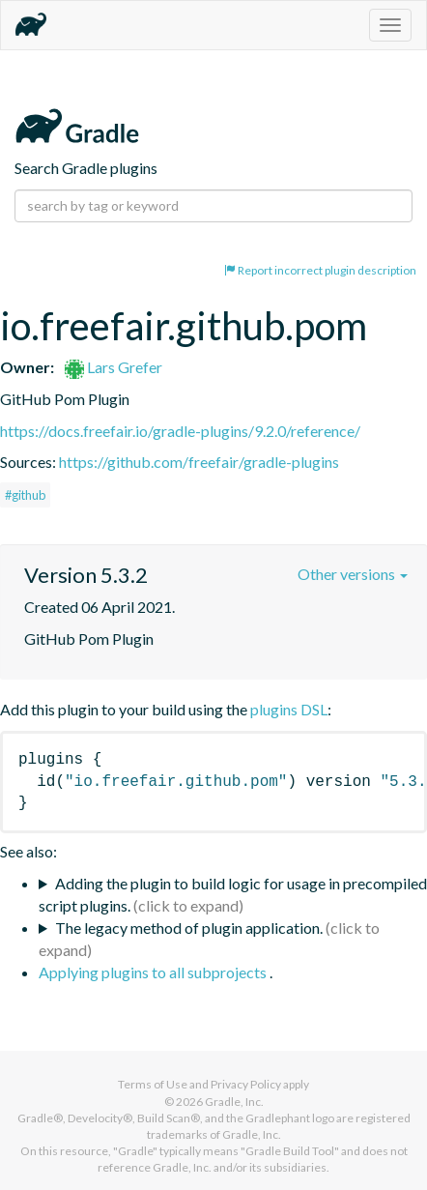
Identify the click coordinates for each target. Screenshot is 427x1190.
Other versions (353, 574)
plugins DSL (288, 709)
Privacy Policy (246, 1084)
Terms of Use (152, 1084)
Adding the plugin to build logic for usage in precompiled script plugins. (233, 894)
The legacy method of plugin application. (189, 927)
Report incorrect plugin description (320, 270)
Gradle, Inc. (234, 1101)
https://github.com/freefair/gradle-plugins (199, 461)
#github (25, 495)
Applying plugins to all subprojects (154, 972)
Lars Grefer (113, 367)
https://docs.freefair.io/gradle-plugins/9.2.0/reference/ (180, 430)
